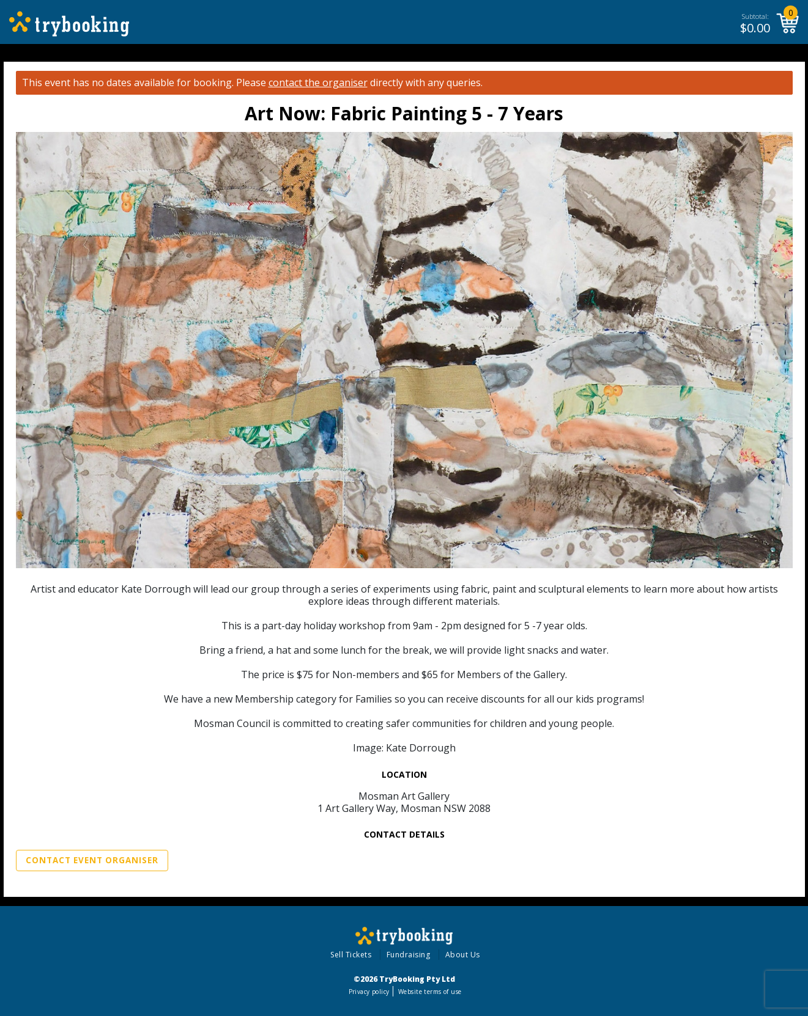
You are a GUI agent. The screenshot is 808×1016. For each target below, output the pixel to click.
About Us (462, 954)
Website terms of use (429, 991)
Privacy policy (369, 991)
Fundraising (409, 954)
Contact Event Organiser (92, 860)
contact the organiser (318, 83)
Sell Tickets (350, 954)
